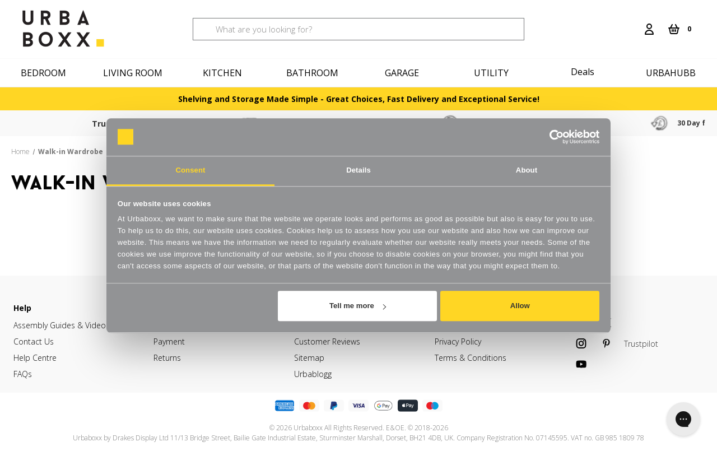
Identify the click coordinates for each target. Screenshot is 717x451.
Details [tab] (358, 170)
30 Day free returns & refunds (632, 123)
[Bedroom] (45, 73)
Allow (520, 305)
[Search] (631, 22)
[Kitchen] (224, 73)
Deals (582, 72)
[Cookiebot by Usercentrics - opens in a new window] (550, 136)
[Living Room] (134, 73)
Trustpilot (98, 123)
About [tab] (526, 170)
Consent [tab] (190, 170)
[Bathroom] (313, 73)
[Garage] (403, 73)
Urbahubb (671, 73)
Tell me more (357, 305)
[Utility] (493, 73)
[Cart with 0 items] (679, 29)
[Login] (649, 29)
